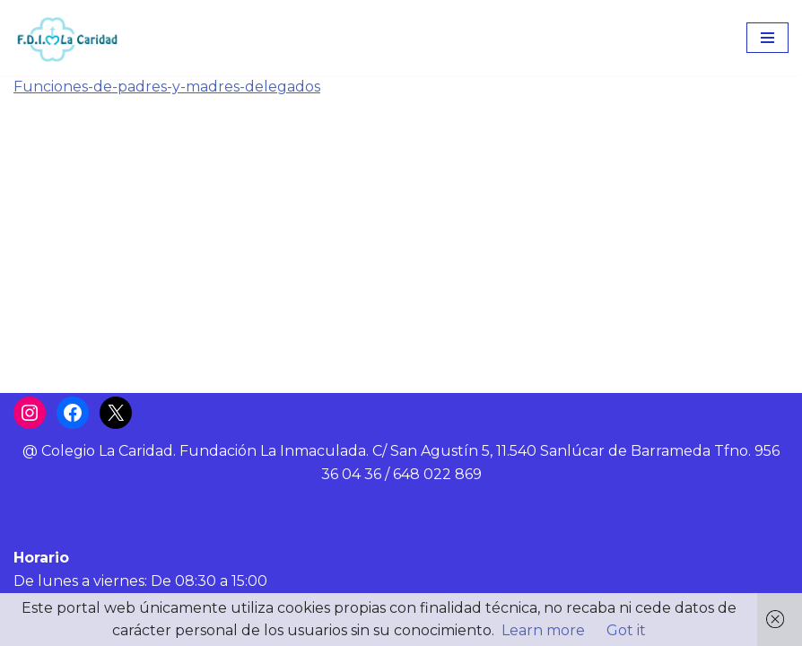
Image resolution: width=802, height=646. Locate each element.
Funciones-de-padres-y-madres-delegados (166, 86)
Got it (626, 630)
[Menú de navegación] (767, 37)
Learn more (543, 630)
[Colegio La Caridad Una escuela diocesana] (67, 38)
